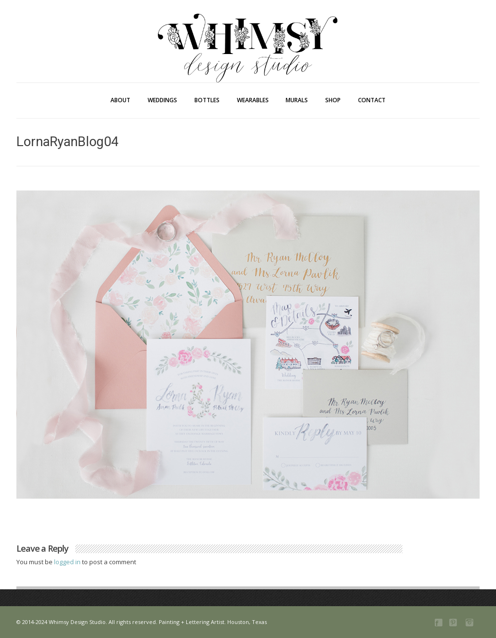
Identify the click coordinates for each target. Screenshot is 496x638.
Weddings (162, 100)
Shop (333, 100)
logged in (68, 561)
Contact (372, 100)
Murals (297, 100)
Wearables (253, 100)
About (120, 100)
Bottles (207, 100)
